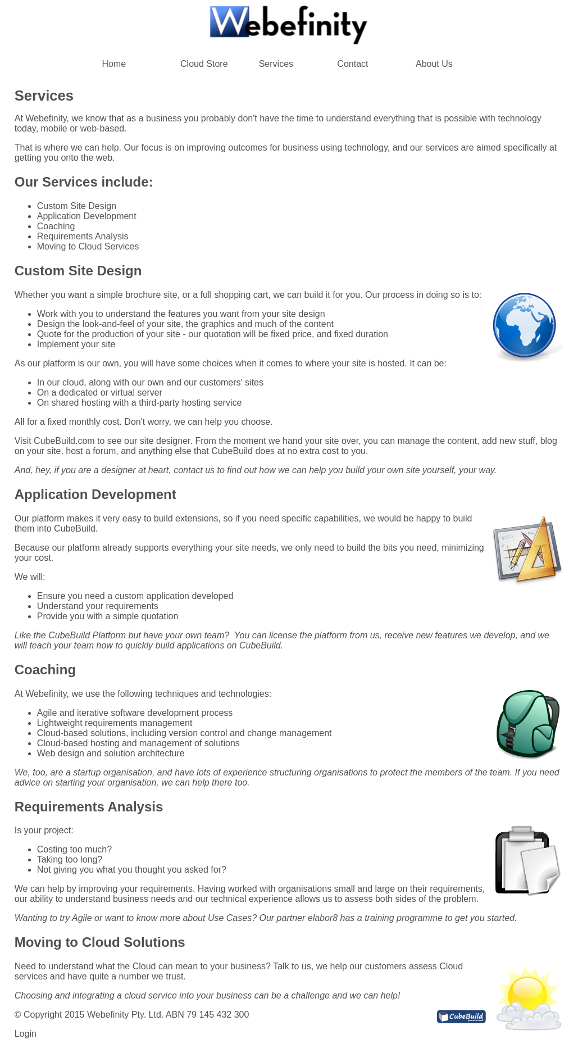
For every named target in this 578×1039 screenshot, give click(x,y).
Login (26, 1033)
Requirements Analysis (83, 236)
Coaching (56, 226)
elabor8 (323, 918)
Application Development (86, 216)
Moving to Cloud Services (88, 246)
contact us (194, 470)
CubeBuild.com (64, 441)
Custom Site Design (76, 206)
